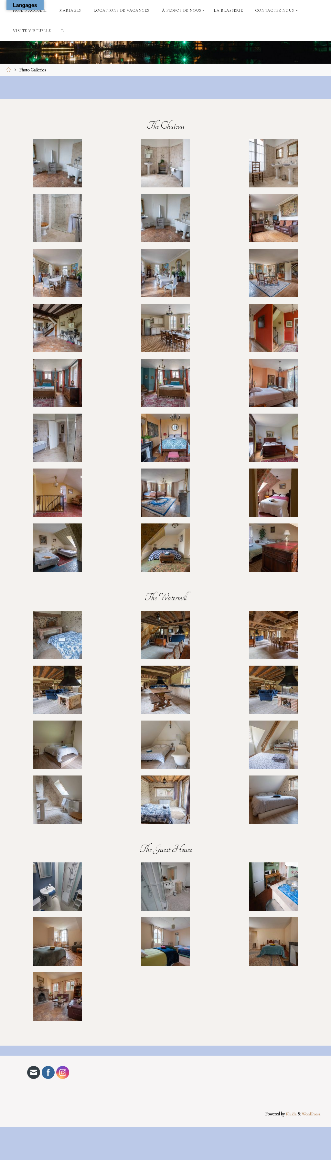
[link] (62, 30)
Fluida (290, 1114)
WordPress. (311, 1114)
